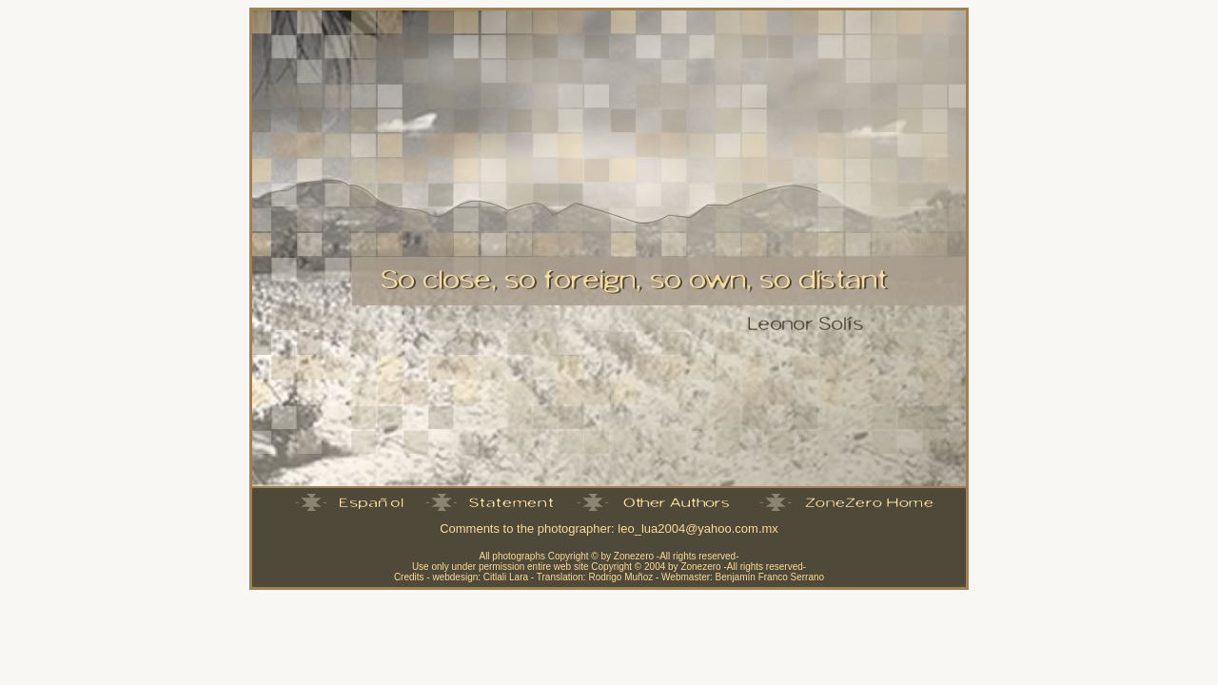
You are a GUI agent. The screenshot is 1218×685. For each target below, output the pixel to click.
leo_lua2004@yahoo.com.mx (698, 528)
